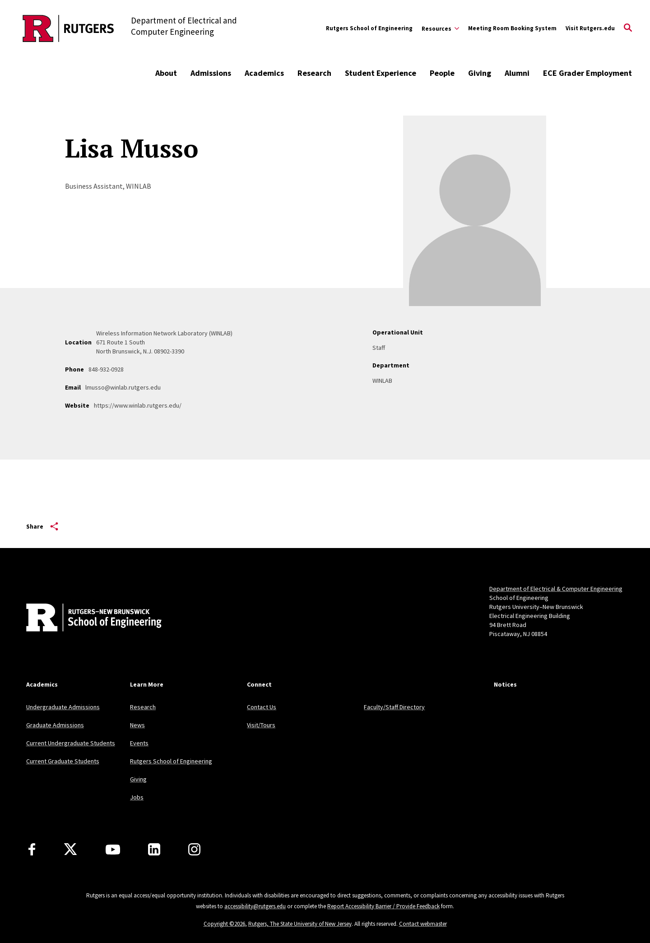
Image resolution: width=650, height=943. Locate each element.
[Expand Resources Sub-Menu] (440, 28)
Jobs (137, 797)
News (137, 725)
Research (314, 73)
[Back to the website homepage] (68, 28)
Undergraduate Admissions (63, 707)
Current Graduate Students (62, 761)
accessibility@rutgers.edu (255, 906)
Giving (479, 73)
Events (139, 743)
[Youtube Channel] (113, 850)
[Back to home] (85, 618)
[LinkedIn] (154, 849)
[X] (70, 849)
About (166, 73)
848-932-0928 (106, 369)
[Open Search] (628, 28)
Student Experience (380, 73)
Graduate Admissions (55, 725)
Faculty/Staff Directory (394, 707)
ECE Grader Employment (587, 73)
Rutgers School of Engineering (369, 28)
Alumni (517, 73)
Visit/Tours (261, 725)
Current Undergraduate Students (70, 743)
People (442, 73)
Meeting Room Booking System (512, 28)
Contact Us (261, 707)
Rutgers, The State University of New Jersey (300, 924)
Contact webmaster (423, 924)
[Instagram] (194, 849)
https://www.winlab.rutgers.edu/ (137, 405)
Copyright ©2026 (224, 924)
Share (42, 526)
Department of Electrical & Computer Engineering (555, 589)
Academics (264, 73)
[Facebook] (31, 849)
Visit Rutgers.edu (590, 28)
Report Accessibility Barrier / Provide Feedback (383, 906)
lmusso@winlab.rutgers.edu (123, 387)
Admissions (210, 73)
